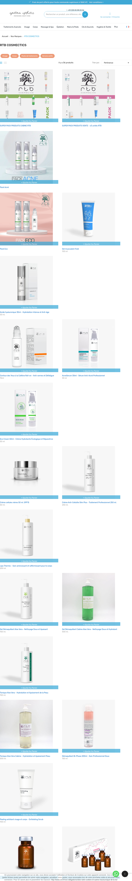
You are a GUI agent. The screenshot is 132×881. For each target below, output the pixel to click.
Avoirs (92, 843)
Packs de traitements (30, 56)
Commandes (95, 838)
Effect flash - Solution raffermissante (15, 555)
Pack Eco (4, 166)
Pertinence (117, 62)
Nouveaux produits (54, 834)
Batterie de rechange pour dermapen (106, 720)
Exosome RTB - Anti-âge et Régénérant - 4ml (19, 446)
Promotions (51, 829)
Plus (116, 27)
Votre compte (97, 824)
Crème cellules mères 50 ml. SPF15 (14, 278)
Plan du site (73, 847)
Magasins (72, 852)
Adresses (94, 847)
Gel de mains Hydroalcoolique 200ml (106, 667)
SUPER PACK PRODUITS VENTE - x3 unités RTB (65, 114)
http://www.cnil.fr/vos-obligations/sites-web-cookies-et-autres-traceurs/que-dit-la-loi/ (84, 880)
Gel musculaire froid (53, 166)
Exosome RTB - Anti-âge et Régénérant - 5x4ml (65, 446)
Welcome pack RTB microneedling (59, 667)
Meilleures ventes (53, 838)
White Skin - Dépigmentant (56, 555)
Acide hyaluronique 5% (100, 446)
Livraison (72, 829)
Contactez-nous (75, 843)
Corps (14, 56)
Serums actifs (47, 56)
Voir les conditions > (49, 768)
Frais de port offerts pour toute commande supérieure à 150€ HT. (67, 2)
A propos (71, 838)
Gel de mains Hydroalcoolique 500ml (15, 720)
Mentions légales (75, 834)
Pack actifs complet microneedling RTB (16, 667)
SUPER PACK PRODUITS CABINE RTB (15, 114)
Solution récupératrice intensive (58, 611)
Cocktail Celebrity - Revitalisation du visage (63, 499)
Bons (92, 852)
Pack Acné (95, 114)
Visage (4, 56)
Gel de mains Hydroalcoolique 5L (58, 720)
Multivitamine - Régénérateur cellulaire (107, 499)
